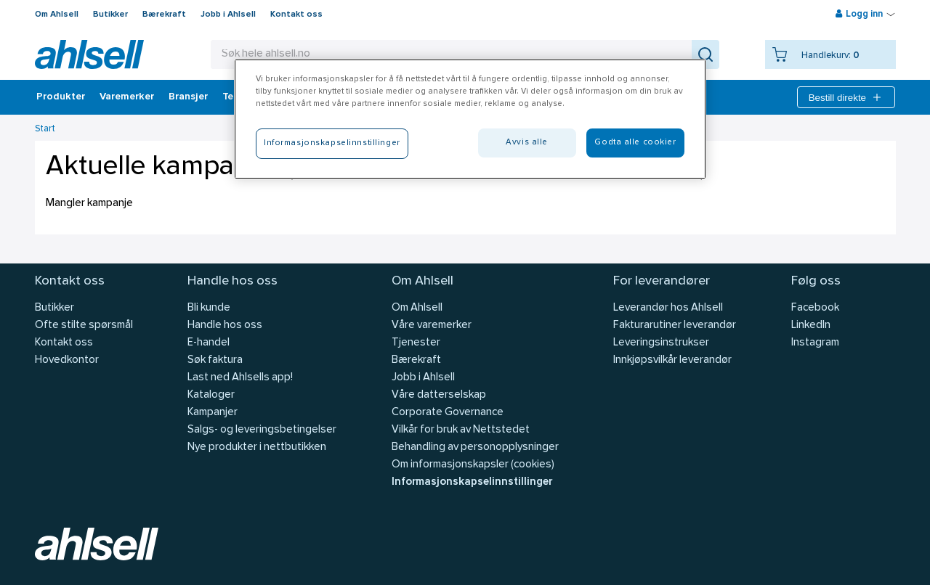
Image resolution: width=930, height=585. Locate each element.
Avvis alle (527, 142)
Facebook (815, 308)
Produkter (60, 97)
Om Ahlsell (56, 14)
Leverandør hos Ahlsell (668, 308)
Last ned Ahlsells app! (240, 377)
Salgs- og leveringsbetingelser (261, 430)
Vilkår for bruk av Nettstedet (461, 430)
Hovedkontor (67, 360)
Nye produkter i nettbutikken (256, 447)
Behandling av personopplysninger (475, 447)
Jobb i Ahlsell (228, 14)
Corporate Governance (448, 412)
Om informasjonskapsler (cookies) (473, 465)
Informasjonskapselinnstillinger (472, 482)
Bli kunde (208, 308)
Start (45, 129)
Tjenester (416, 343)
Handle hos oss (224, 325)
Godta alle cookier (635, 142)
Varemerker (127, 97)
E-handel (208, 343)
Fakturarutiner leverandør (674, 325)
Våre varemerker (432, 325)
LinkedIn (810, 325)
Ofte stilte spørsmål (84, 325)
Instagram (815, 343)
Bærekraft (164, 14)
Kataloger (211, 395)
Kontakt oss (296, 14)
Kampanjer (212, 412)
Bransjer (188, 97)
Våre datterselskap (439, 395)
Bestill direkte (846, 97)
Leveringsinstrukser (661, 343)
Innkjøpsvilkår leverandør (672, 360)
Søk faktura (215, 360)
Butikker (110, 14)
